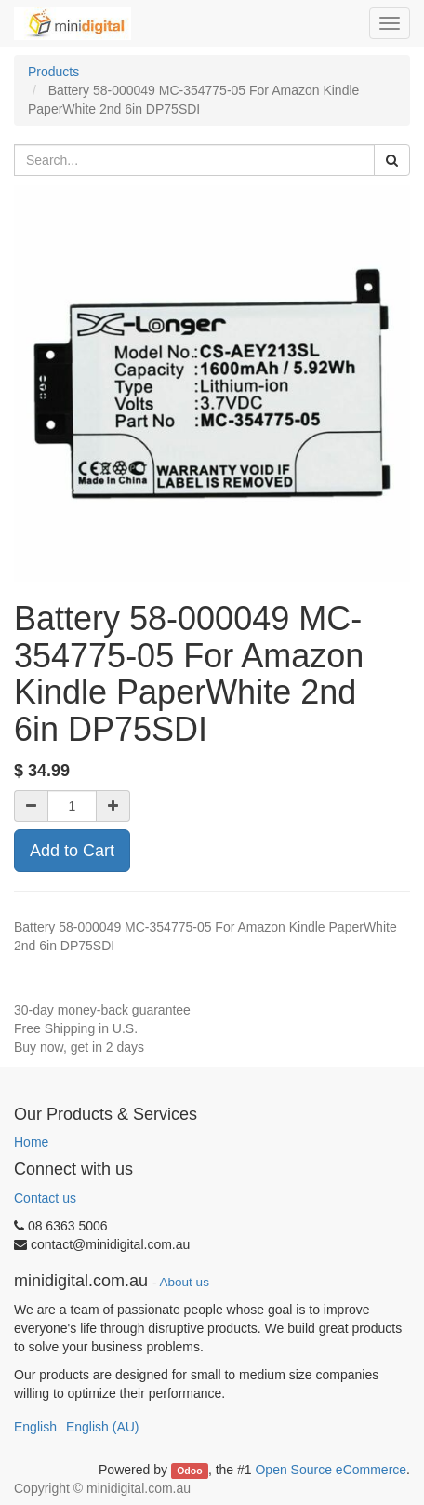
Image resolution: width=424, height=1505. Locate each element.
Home (31, 1142)
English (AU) (102, 1426)
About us (184, 1282)
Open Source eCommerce (330, 1469)
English (35, 1426)
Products (53, 71)
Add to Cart (72, 850)
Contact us (45, 1197)
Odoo (189, 1470)
